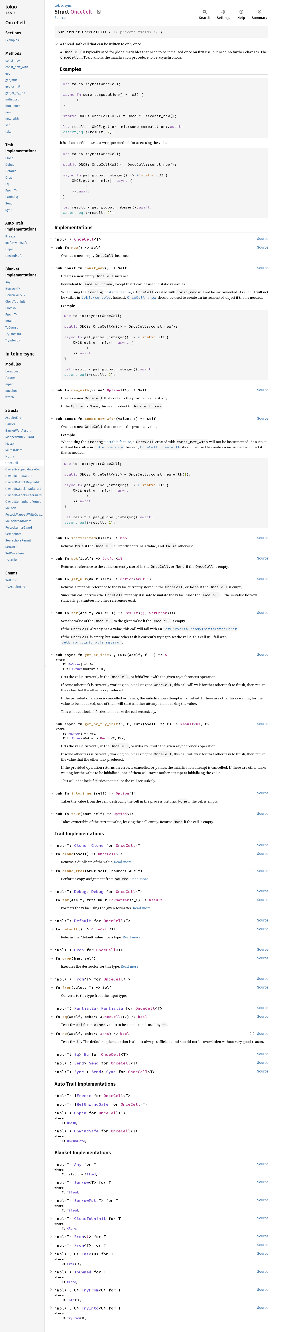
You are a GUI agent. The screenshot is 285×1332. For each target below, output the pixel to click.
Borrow (81, 1182)
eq (64, 1016)
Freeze (84, 1095)
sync (68, 5)
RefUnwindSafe (92, 1104)
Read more (123, 861)
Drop (79, 949)
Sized (91, 1174)
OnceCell (84, 239)
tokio (59, 5)
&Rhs (104, 1033)
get (74, 558)
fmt (65, 900)
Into (86, 1253)
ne (64, 1033)
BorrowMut (85, 1200)
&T (120, 558)
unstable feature (117, 292)
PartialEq (85, 1008)
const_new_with (100, 418)
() (142, 613)
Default (82, 920)
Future (77, 669)
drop (66, 958)
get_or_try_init (101, 724)
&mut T (142, 579)
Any (77, 1164)
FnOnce (73, 664)
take (75, 813)
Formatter (119, 900)
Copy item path (99, 11)
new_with (80, 390)
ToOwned (82, 1272)
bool (124, 538)
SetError (158, 613)
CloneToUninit (90, 1218)
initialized (83, 538)
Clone (80, 845)
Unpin (80, 1112)
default (70, 929)
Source (60, 18)
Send (79, 1063)
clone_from (73, 870)
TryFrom (90, 1290)
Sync (79, 1071)
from (66, 987)
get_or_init (97, 654)
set (74, 613)
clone (67, 854)
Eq (76, 1054)
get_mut (79, 579)
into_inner (82, 793)
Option (113, 390)
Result (131, 613)
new (74, 247)
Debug (80, 891)
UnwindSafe (86, 1131)
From (79, 979)
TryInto (90, 1308)
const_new (95, 268)
